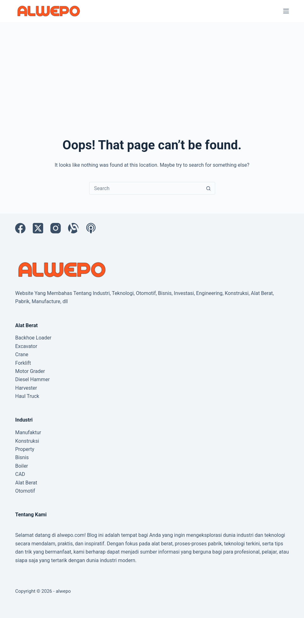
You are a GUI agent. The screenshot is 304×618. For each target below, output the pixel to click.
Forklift (23, 363)
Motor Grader (30, 371)
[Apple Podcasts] (91, 228)
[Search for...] (145, 188)
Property (24, 449)
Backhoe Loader (33, 338)
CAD (20, 474)
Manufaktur (28, 432)
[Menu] (286, 11)
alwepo (63, 591)
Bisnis (22, 457)
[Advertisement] (152, 69)
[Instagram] (55, 228)
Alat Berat (26, 483)
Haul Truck (27, 396)
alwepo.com (70, 535)
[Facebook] (20, 228)
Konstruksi (27, 441)
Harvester (26, 388)
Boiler (21, 466)
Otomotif (25, 491)
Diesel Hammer (32, 379)
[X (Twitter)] (38, 228)
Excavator (26, 346)
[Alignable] (73, 228)
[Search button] (208, 188)
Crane (21, 354)
